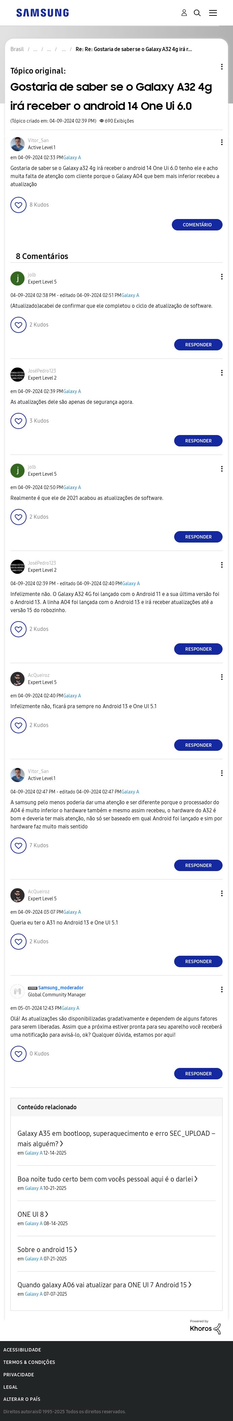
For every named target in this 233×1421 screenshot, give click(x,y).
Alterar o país (21, 1399)
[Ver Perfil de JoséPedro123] (42, 371)
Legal (10, 1387)
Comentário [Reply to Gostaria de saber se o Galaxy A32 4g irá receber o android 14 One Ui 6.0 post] (197, 225)
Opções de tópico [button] (210, 66)
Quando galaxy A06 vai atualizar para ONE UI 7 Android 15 (102, 1285)
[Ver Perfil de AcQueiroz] (38, 675)
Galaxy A (72, 158)
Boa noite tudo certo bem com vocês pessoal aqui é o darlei (105, 1179)
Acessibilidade (22, 1350)
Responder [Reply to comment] (198, 345)
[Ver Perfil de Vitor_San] (38, 140)
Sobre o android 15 (45, 1250)
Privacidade (18, 1375)
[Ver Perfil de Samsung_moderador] (61, 988)
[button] (211, 142)
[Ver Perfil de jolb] (32, 275)
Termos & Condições (29, 1362)
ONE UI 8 (30, 1214)
